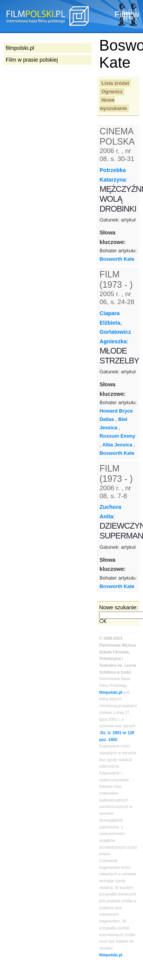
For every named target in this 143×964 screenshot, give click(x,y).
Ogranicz (111, 91)
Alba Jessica (117, 445)
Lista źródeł (115, 83)
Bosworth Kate (117, 259)
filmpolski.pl (110, 692)
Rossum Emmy (117, 436)
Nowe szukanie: (118, 607)
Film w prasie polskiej (32, 60)
